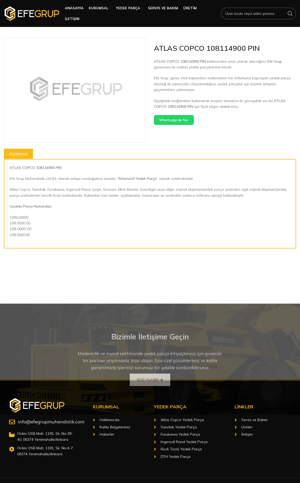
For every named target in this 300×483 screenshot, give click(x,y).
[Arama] (258, 13)
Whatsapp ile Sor (174, 120)
